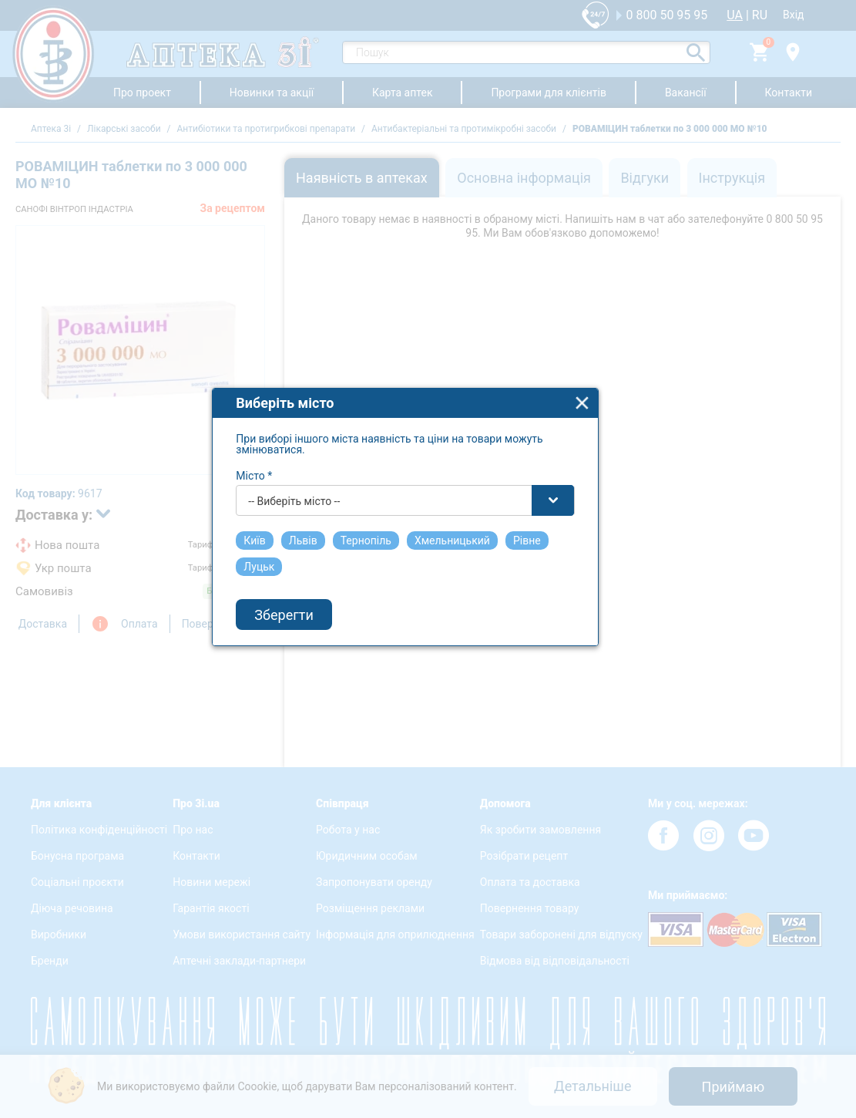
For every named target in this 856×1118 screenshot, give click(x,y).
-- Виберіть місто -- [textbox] (318, 533)
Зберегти (307, 646)
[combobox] (429, 532)
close (606, 434)
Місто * (278, 507)
